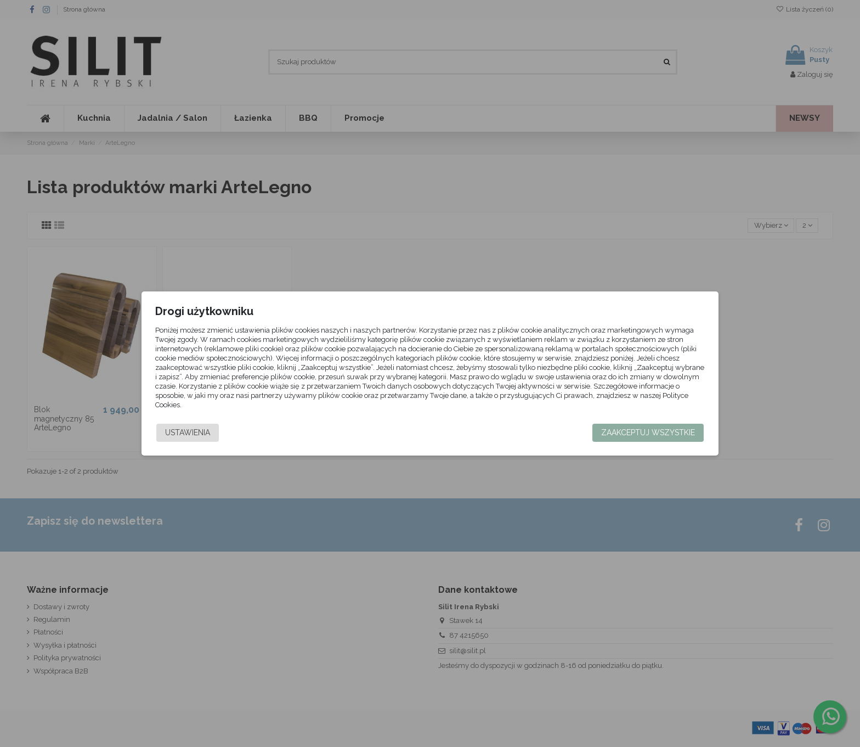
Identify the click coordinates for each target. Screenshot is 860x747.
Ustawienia (208, 432)
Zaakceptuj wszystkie (627, 432)
